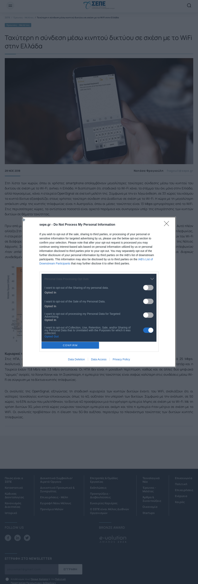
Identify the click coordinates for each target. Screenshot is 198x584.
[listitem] (99, 279)
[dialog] (99, 292)
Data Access (99, 359)
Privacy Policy (121, 359)
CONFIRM (70, 345)
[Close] (168, 225)
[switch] (148, 287)
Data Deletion (76, 359)
